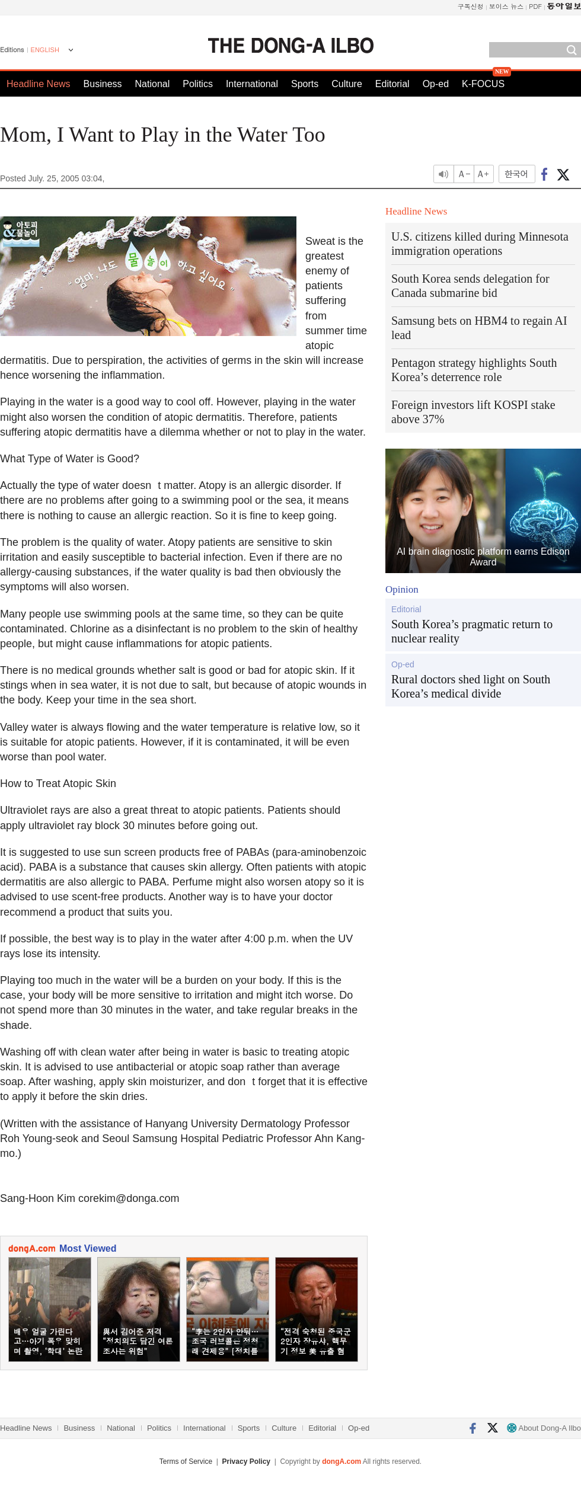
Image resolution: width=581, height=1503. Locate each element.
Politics (198, 84)
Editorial (392, 84)
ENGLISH (45, 49)
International (252, 84)
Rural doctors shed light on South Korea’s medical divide (470, 686)
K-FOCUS (483, 84)
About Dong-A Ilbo (544, 1428)
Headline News (39, 84)
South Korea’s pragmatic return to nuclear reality (472, 631)
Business (103, 84)
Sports (304, 84)
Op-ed (436, 84)
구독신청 (471, 6)
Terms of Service (185, 1461)
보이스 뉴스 (506, 6)
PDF (535, 6)
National (152, 84)
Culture (346, 84)
